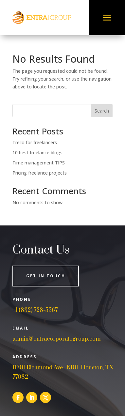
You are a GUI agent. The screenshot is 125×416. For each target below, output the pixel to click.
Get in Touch (45, 276)
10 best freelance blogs (37, 152)
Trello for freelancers (34, 142)
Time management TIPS (38, 163)
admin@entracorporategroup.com (56, 339)
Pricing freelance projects (39, 173)
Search (102, 111)
